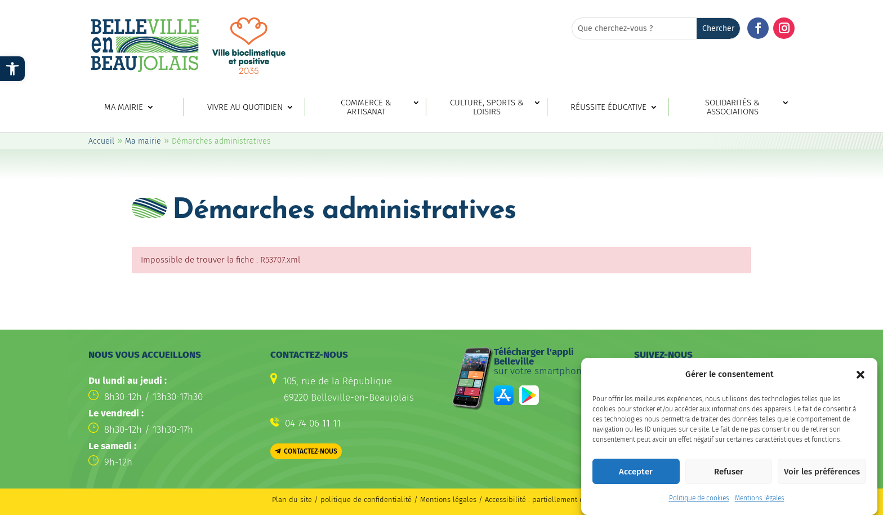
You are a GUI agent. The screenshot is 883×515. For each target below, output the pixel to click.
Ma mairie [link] (123, 107)
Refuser (728, 477)
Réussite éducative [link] (608, 107)
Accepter (636, 477)
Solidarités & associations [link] (732, 107)
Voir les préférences (822, 477)
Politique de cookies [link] (699, 503)
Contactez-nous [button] (310, 451)
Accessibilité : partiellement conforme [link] (547, 499)
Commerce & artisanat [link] (366, 107)
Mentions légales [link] (759, 503)
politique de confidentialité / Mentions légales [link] (399, 499)
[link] (12, 68)
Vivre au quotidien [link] (245, 107)
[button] (860, 379)
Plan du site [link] (292, 499)
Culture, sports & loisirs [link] (487, 107)
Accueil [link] (101, 141)
